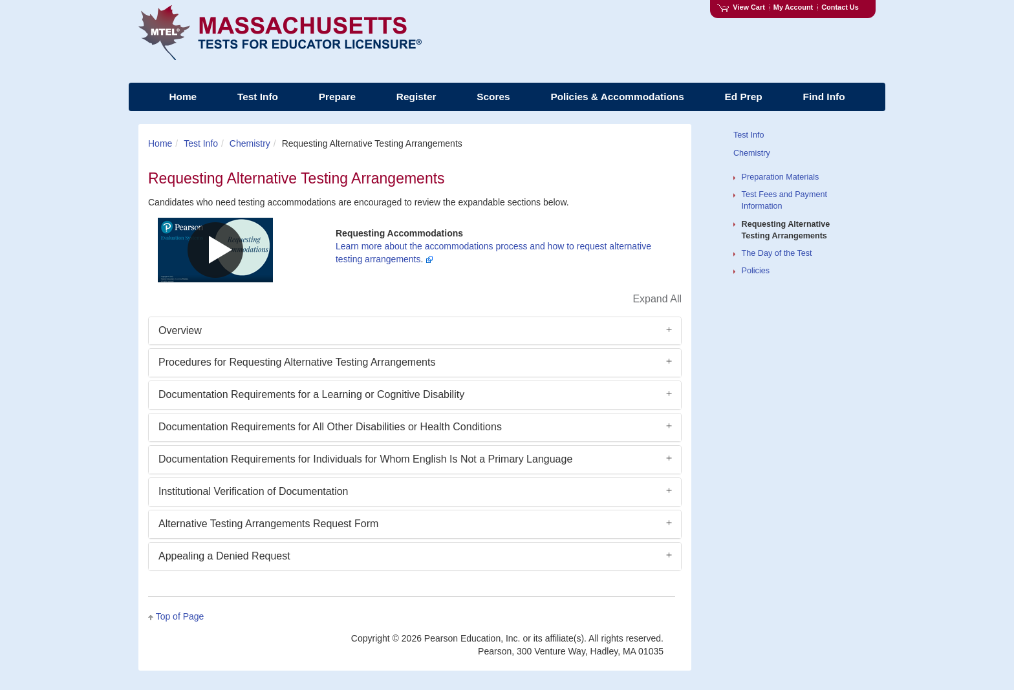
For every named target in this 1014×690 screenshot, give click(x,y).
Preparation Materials (780, 177)
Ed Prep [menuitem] (743, 96)
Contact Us (840, 7)
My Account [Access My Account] (793, 7)
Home (160, 143)
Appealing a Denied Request (224, 555)
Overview (180, 330)
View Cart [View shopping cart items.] (741, 7)
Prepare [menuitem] (337, 96)
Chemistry (250, 143)
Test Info (201, 143)
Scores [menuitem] (493, 96)
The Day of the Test (777, 253)
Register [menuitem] (416, 96)
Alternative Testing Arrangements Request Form (268, 523)
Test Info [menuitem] (257, 96)
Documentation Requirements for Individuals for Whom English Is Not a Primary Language (365, 459)
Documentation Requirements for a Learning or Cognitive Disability (311, 394)
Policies (756, 270)
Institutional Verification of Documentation (253, 491)
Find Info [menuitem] (824, 96)
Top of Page (180, 616)
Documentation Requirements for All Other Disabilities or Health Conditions (330, 426)
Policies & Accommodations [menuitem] (617, 96)
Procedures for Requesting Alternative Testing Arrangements (296, 362)
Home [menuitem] (183, 96)
